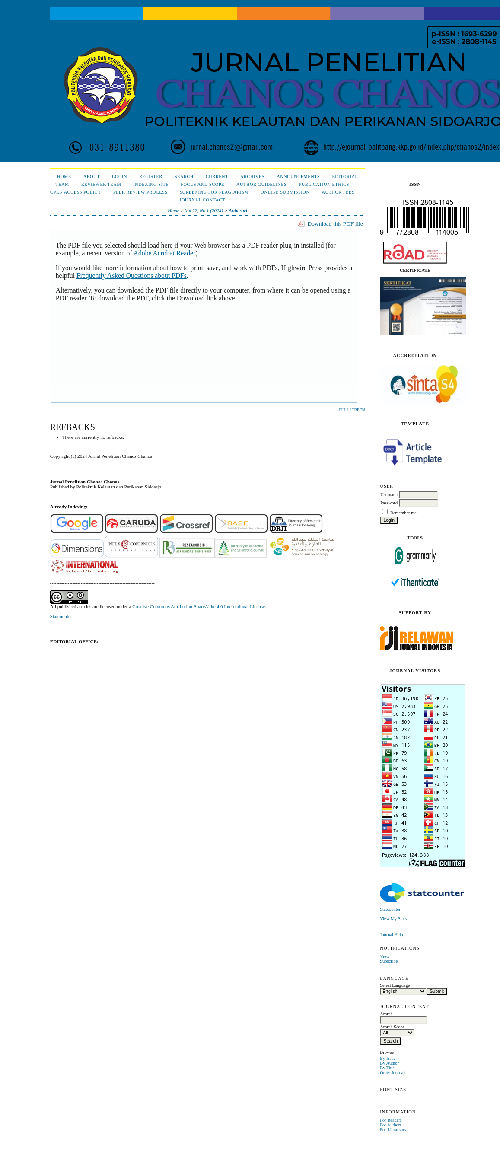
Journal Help (391, 934)
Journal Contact (202, 200)
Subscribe (389, 961)
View (384, 956)
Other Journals (393, 1072)
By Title (387, 1067)
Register (150, 176)
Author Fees (338, 192)
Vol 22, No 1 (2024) (204, 210)
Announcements (298, 176)
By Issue (387, 1058)
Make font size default (401, 1099)
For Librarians (393, 1129)
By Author (389, 1063)
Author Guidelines (261, 184)
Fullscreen (352, 410)
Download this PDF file (335, 223)
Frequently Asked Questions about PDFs (131, 275)
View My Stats (393, 918)
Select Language (395, 985)
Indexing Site (151, 184)
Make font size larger (415, 1099)
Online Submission (285, 192)
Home (64, 176)
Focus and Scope (202, 184)
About (91, 176)
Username (389, 494)
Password (389, 503)
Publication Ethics (324, 184)
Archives (252, 176)
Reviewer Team (101, 184)
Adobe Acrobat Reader (164, 253)
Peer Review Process (140, 192)
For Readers (391, 1120)
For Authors (390, 1125)
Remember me (403, 512)
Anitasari (238, 210)
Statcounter (390, 909)
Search (184, 176)
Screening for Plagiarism (214, 192)
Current (217, 176)
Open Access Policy (75, 192)
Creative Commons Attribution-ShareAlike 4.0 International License (198, 606)
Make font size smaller (387, 1099)
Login (119, 176)
